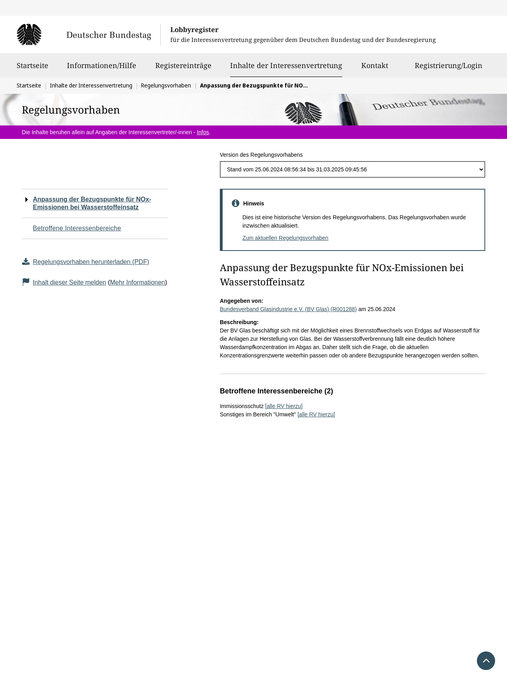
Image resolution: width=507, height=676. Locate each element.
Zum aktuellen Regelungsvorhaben (285, 238)
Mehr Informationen (137, 282)
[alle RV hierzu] (284, 406)
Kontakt (374, 69)
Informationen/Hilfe (101, 69)
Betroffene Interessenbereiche (77, 228)
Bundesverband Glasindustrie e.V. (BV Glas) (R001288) (288, 309)
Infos (203, 132)
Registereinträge (183, 69)
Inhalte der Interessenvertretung (286, 65)
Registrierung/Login (448, 69)
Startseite (32, 69)
